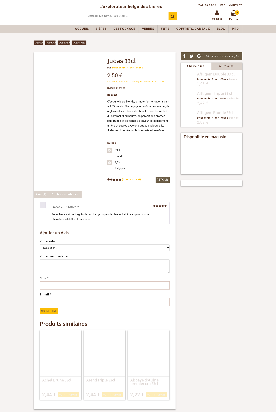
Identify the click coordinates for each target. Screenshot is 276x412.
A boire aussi (196, 66)
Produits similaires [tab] (64, 194)
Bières (101, 29)
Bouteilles (64, 42)
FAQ (222, 5)
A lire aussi (227, 66)
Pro (235, 29)
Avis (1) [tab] (41, 194)
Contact (235, 5)
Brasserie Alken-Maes (127, 67)
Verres (148, 29)
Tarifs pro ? (207, 5)
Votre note (47, 241)
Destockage (124, 29)
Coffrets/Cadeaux (193, 29)
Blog (221, 29)
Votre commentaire (54, 256)
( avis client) (131, 179)
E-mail (45, 294)
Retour (163, 179)
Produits (51, 42)
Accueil (82, 29)
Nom (44, 278)
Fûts (165, 29)
